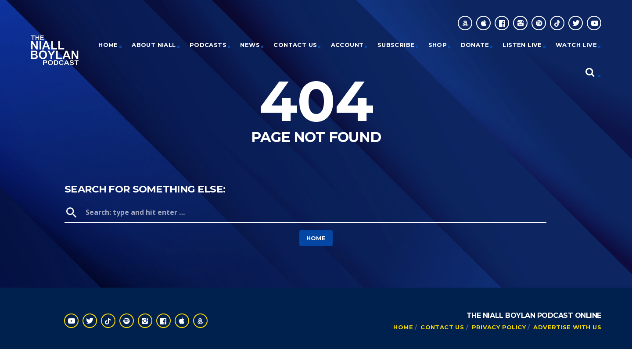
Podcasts (208, 44)
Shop (437, 44)
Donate (475, 44)
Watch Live (576, 44)
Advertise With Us (567, 327)
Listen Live (522, 44)
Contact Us (295, 44)
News (250, 44)
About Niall (154, 44)
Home (316, 238)
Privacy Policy (499, 327)
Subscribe (396, 44)
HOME (108, 44)
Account (347, 44)
